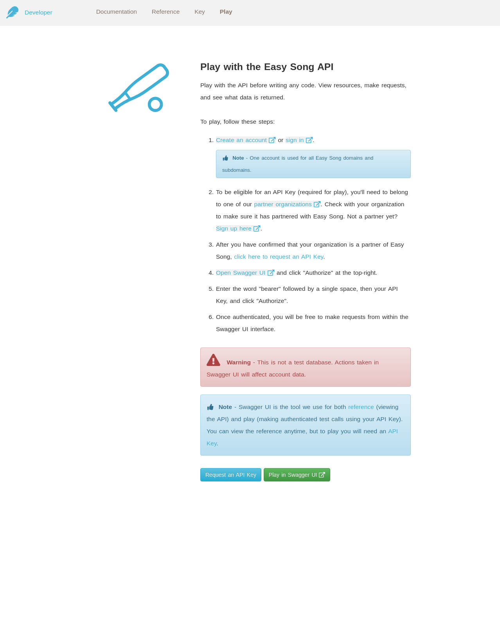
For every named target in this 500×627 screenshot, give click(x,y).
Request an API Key (230, 475)
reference (361, 407)
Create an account (246, 140)
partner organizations (287, 204)
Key (199, 11)
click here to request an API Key (278, 256)
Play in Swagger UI (297, 475)
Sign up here (238, 228)
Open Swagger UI (245, 272)
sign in (299, 140)
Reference (166, 11)
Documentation (116, 11)
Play (226, 11)
